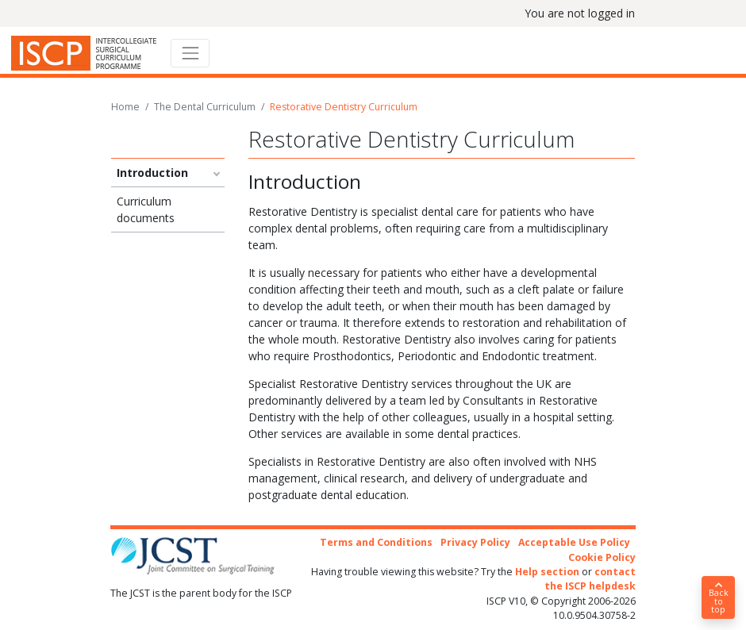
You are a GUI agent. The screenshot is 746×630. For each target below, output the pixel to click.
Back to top (718, 598)
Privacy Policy (475, 542)
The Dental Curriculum (205, 106)
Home (125, 106)
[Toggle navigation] (190, 53)
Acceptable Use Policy (574, 542)
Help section (547, 571)
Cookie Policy (602, 557)
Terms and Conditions (376, 542)
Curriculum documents (146, 209)
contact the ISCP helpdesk (590, 579)
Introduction (152, 172)
